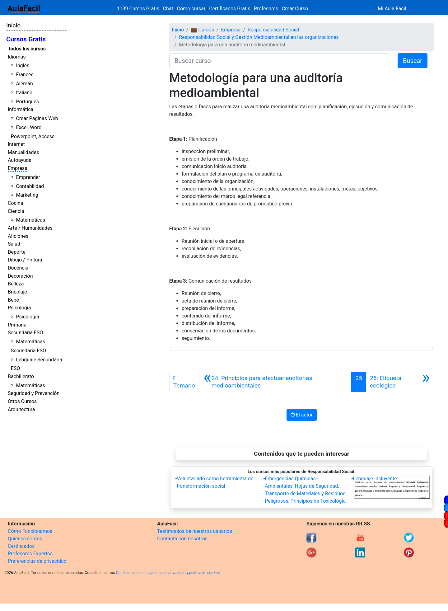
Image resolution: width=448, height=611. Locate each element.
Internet (16, 144)
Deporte (17, 252)
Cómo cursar (191, 9)
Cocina (15, 203)
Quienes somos (25, 539)
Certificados (21, 546)
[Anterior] (275, 382)
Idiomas (17, 57)
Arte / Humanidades (30, 228)
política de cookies (204, 573)
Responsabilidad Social (273, 30)
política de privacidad (167, 573)
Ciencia (16, 211)
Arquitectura (21, 409)
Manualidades (23, 152)
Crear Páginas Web (37, 118)
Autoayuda (19, 160)
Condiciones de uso (132, 573)
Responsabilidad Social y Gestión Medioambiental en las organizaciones (258, 37)
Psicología (19, 308)
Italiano (24, 93)
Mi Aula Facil (392, 9)
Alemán (24, 84)
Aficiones (18, 236)
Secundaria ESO (25, 333)
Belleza (16, 284)
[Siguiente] (400, 382)
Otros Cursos (22, 401)
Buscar (412, 60)
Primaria (17, 325)
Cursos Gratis (26, 39)
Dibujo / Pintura (25, 260)
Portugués (27, 102)
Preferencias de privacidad (37, 561)
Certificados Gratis (229, 9)
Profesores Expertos (30, 554)
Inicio (13, 25)
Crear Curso (295, 9)
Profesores (266, 9)
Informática (20, 109)
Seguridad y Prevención (33, 393)
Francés (24, 75)
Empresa (17, 168)
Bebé (13, 300)
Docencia (18, 268)
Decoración (20, 276)
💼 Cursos (202, 30)
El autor (302, 415)
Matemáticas (30, 220)
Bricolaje (17, 292)
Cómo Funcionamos (30, 531)
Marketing (27, 195)
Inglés (22, 65)
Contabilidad (30, 186)
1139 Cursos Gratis (139, 9)
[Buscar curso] (278, 60)
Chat (168, 9)
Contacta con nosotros (182, 539)
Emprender (28, 177)
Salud (14, 244)
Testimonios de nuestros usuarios (194, 531)
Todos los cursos (27, 49)
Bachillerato (21, 376)
